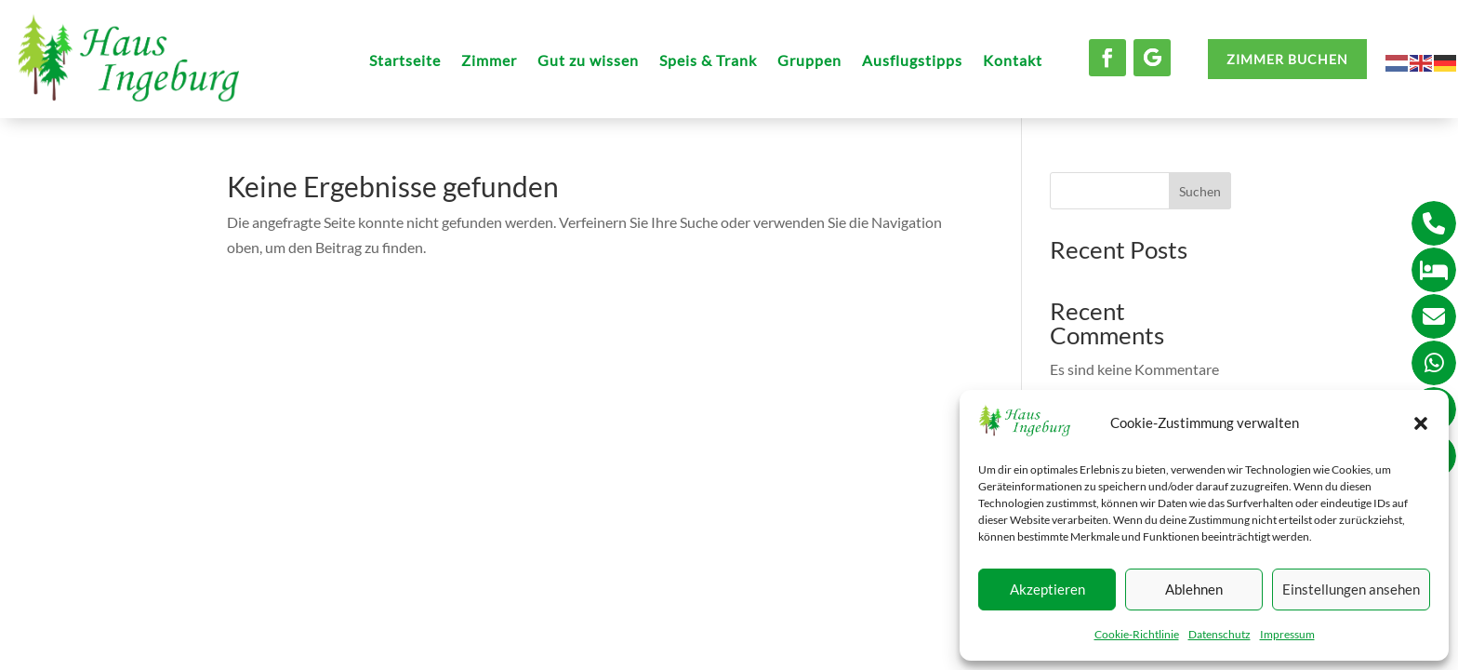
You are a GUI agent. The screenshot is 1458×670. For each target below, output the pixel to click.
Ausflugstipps (912, 61)
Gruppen (809, 61)
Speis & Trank (708, 61)
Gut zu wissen (588, 61)
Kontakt (1012, 61)
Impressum (1287, 634)
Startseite (405, 61)
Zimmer (489, 61)
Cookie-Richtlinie (1136, 634)
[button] (1421, 423)
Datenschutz (1219, 634)
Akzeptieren (1047, 589)
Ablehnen (1194, 589)
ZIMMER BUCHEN (1287, 59)
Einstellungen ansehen (1351, 589)
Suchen (1200, 191)
